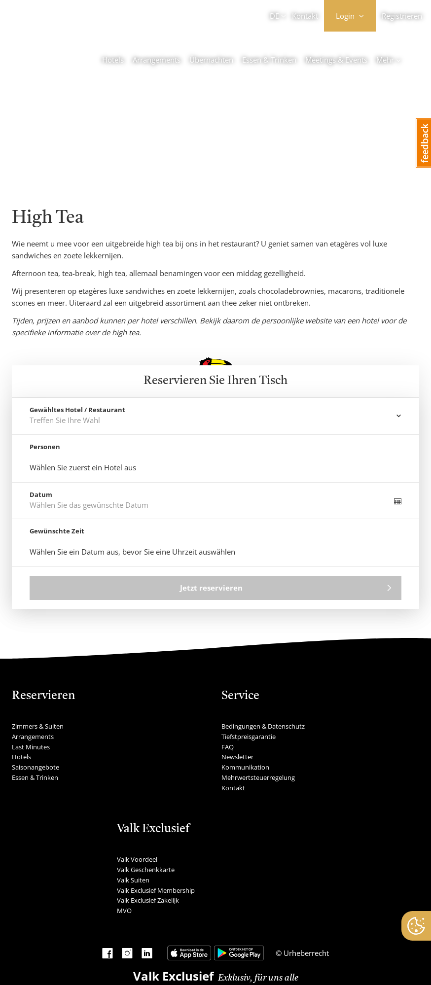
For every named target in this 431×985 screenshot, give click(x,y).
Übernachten (211, 60)
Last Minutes (31, 746)
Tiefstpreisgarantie (248, 736)
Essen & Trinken (269, 60)
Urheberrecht (305, 953)
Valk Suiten (133, 880)
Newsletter (237, 756)
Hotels (113, 60)
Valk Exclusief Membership (156, 890)
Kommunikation (245, 767)
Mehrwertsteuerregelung (258, 777)
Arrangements (156, 60)
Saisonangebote (35, 767)
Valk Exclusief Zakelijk (148, 900)
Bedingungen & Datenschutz (263, 726)
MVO (124, 910)
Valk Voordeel (137, 859)
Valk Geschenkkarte (146, 869)
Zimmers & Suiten (38, 726)
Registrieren (402, 16)
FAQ (227, 746)
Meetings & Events (336, 60)
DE (274, 16)
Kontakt (305, 16)
